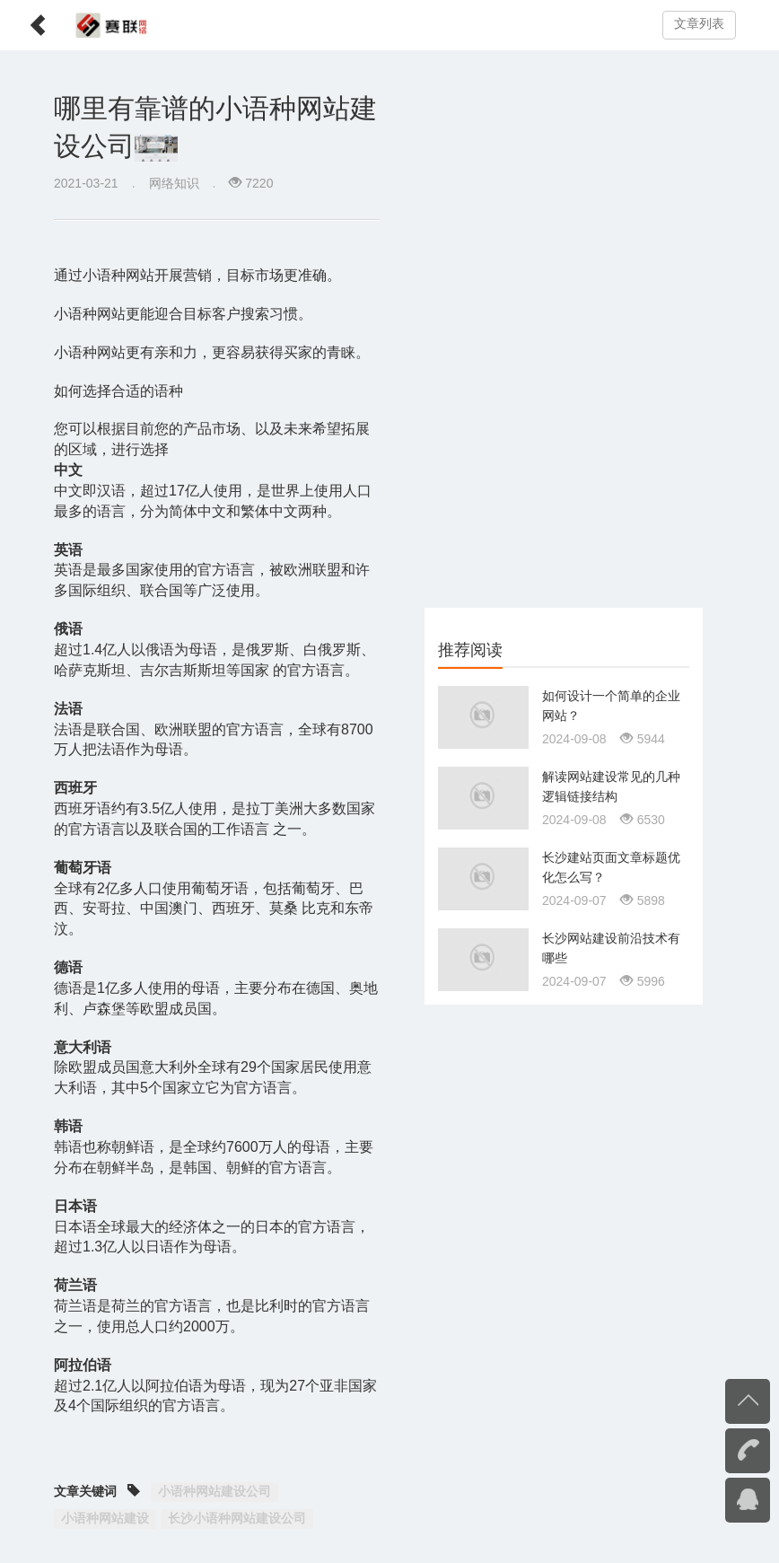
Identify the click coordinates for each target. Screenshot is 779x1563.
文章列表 (699, 24)
